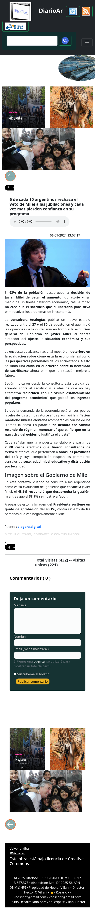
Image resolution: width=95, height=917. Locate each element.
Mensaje (20, 605)
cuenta (39, 661)
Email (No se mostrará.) (31, 649)
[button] (72, 11)
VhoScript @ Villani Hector (66, 902)
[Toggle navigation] (87, 42)
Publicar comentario (33, 681)
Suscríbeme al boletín (33, 674)
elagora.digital (29, 526)
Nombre (20, 636)
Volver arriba (19, 848)
